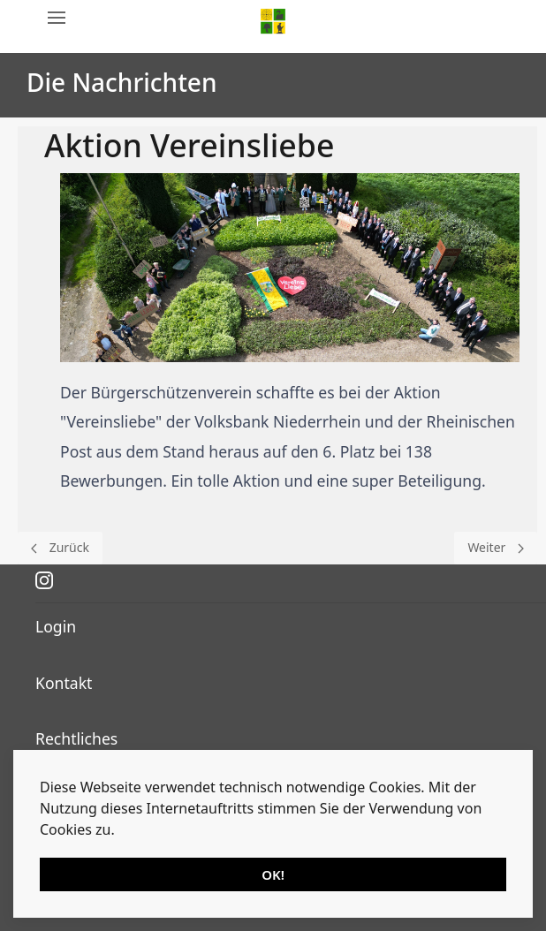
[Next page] (495, 548)
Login (55, 626)
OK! (273, 874)
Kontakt (63, 682)
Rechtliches (76, 738)
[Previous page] (60, 548)
